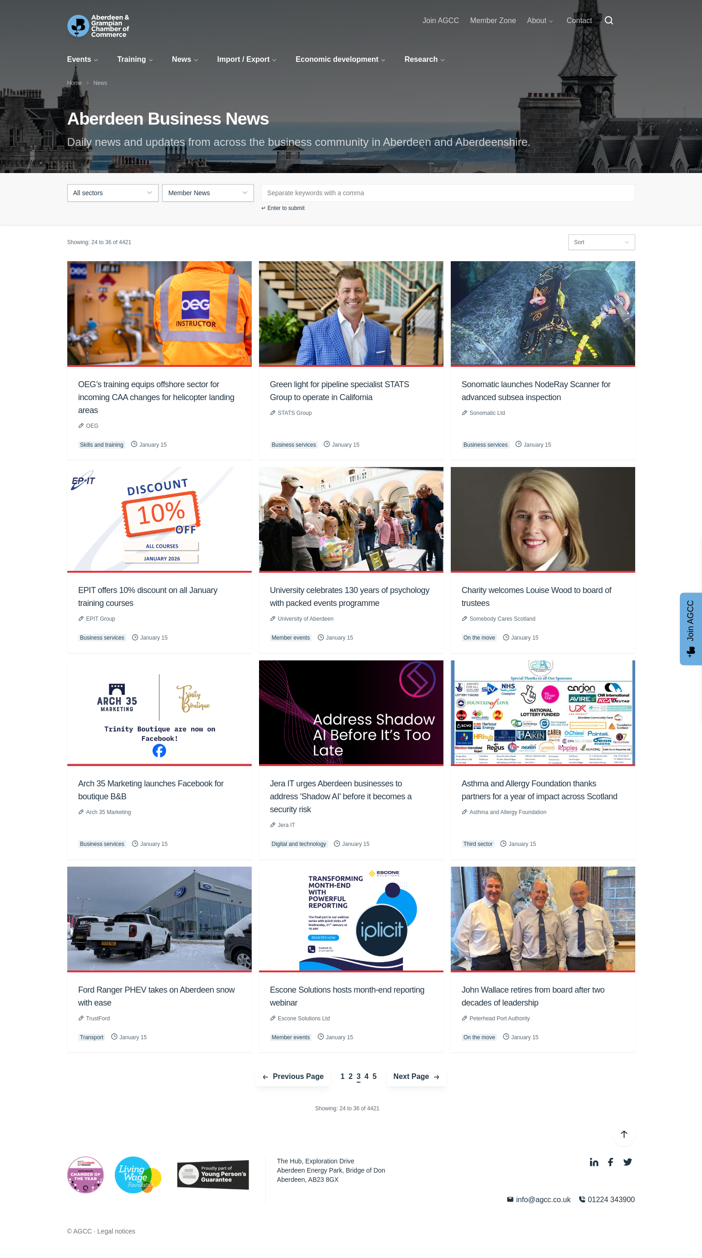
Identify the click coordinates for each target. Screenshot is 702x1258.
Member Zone (493, 20)
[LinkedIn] (595, 1162)
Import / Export (243, 59)
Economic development (337, 59)
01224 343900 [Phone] (606, 1200)
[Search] (608, 21)
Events (79, 59)
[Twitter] (627, 1162)
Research (421, 59)
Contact (579, 20)
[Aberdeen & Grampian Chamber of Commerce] (98, 26)
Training (131, 59)
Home (74, 83)
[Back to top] (624, 1134)
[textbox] (289, 188)
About (537, 20)
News (181, 59)
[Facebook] (611, 1162)
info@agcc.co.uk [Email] (539, 1200)
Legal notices (116, 1231)
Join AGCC (441, 20)
